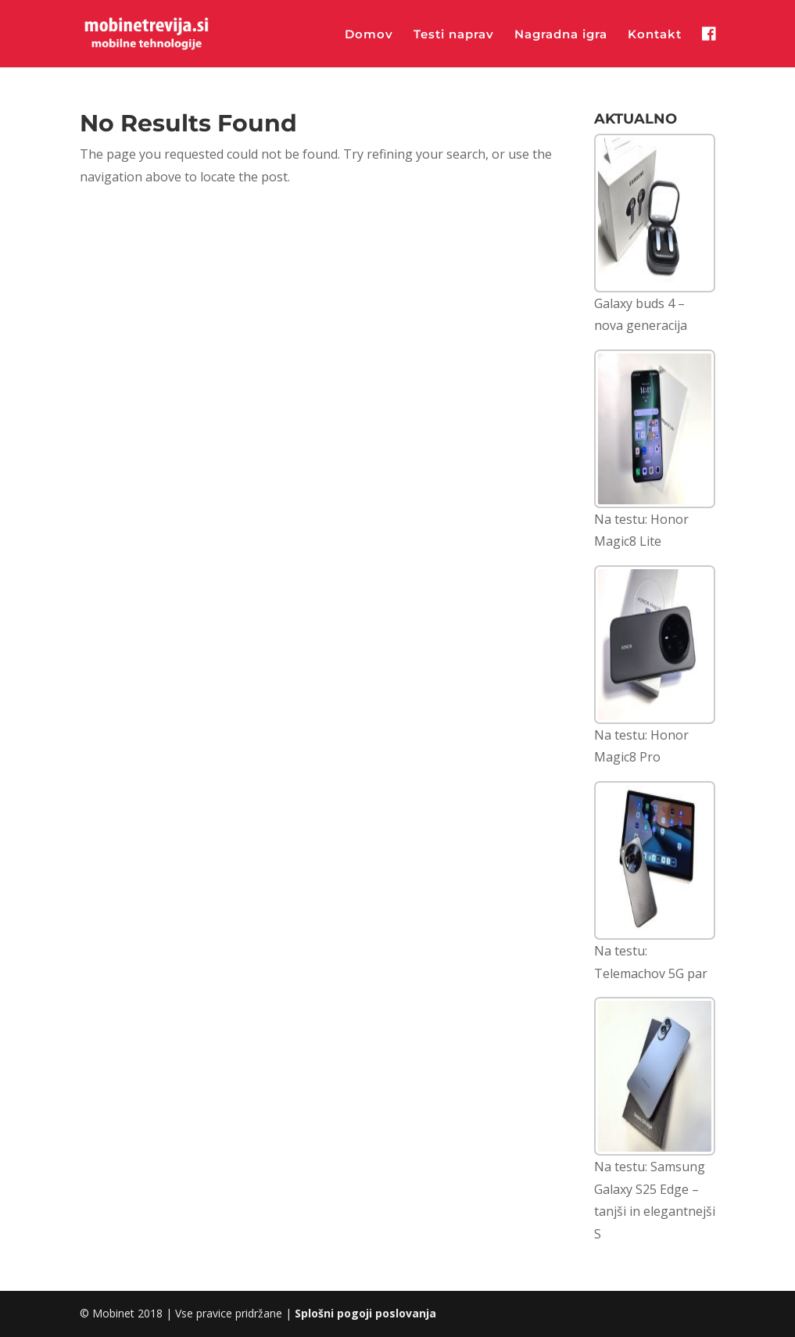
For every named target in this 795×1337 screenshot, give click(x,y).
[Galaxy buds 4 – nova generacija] (654, 213)
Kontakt (655, 35)
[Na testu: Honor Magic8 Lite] (654, 428)
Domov (369, 35)
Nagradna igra (560, 35)
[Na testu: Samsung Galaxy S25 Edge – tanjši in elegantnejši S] (654, 1076)
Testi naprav (454, 35)
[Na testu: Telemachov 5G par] (654, 860)
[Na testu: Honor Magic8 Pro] (654, 644)
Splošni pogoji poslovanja (365, 1313)
